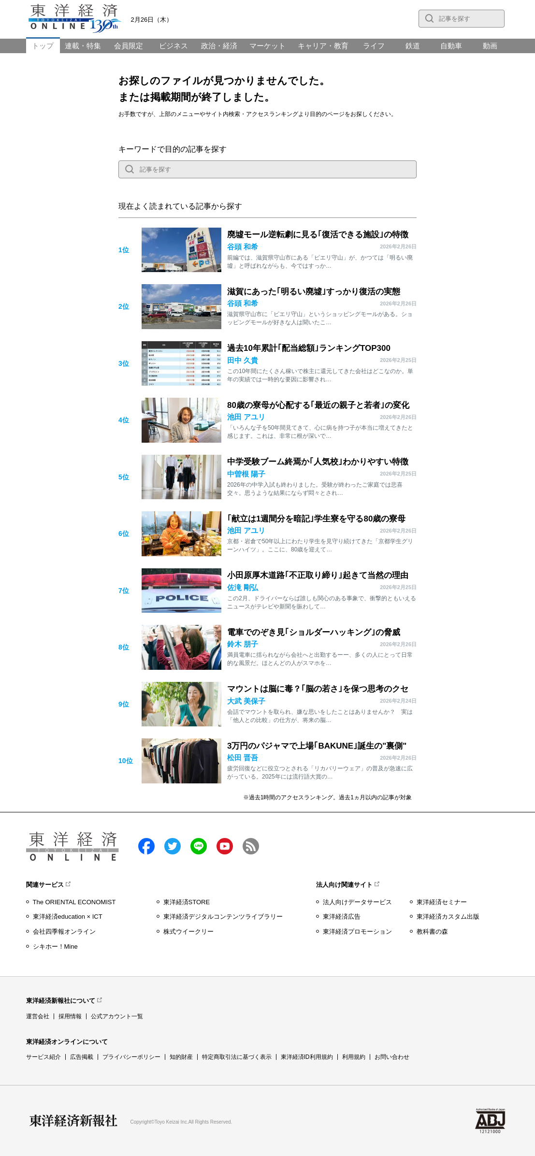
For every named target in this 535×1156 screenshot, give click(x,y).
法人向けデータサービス (357, 902)
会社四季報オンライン (64, 931)
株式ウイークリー (188, 931)
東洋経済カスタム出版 (448, 916)
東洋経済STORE (186, 902)
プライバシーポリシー (131, 1057)
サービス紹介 (43, 1057)
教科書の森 (432, 931)
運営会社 (37, 1016)
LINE (198, 846)
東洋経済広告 (342, 916)
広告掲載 (81, 1057)
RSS (251, 846)
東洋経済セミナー (442, 902)
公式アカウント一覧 (117, 1016)
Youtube (225, 846)
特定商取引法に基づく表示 (237, 1057)
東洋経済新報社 (73, 1120)
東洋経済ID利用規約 (307, 1057)
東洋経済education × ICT (67, 916)
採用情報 (70, 1016)
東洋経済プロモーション (357, 931)
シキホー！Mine (55, 946)
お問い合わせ (392, 1057)
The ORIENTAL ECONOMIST (74, 902)
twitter (172, 846)
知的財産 (181, 1057)
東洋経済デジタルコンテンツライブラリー (223, 916)
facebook (146, 846)
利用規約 (353, 1057)
